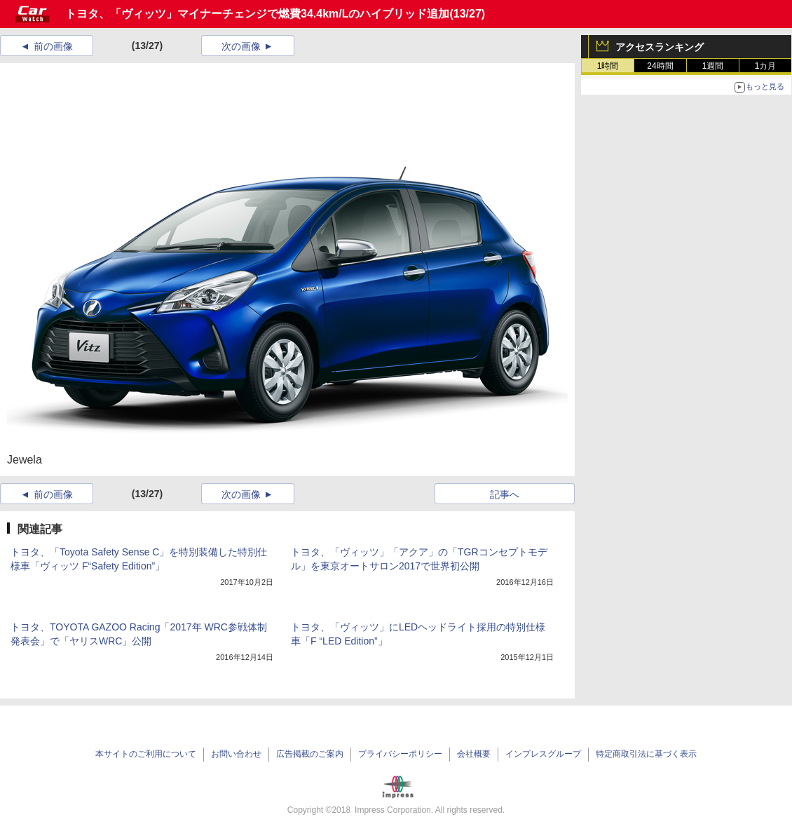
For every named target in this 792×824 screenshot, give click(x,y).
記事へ (504, 494)
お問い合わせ (236, 754)
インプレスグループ (543, 754)
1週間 (713, 66)
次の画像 (241, 46)
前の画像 (53, 46)
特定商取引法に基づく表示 (646, 754)
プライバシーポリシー (400, 754)
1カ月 (766, 66)
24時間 (660, 66)
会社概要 (474, 754)
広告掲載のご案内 (309, 754)
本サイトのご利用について (145, 754)
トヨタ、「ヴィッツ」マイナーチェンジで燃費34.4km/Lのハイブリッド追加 (257, 14)
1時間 (608, 66)
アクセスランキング (659, 47)
